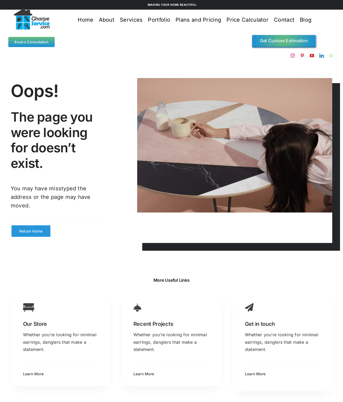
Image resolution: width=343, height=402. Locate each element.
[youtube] (312, 55)
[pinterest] (302, 55)
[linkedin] (321, 55)
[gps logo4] (31, 10)
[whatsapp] (331, 55)
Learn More (33, 374)
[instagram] (292, 55)
